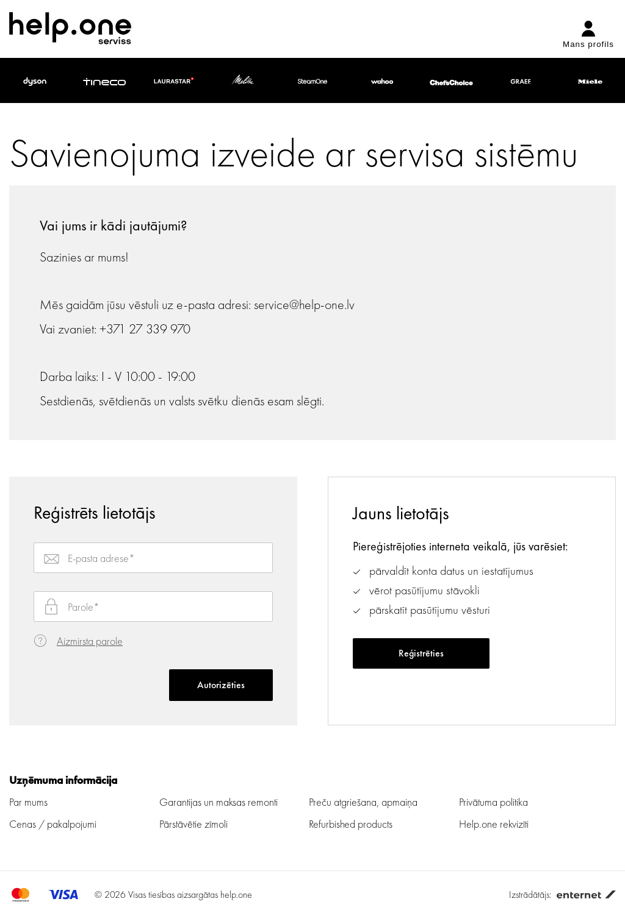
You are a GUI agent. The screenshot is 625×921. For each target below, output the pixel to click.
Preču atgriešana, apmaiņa (363, 802)
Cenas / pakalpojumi (52, 824)
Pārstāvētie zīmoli (193, 824)
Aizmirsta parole (90, 641)
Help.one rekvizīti (494, 824)
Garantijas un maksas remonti (218, 802)
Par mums (28, 802)
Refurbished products (350, 824)
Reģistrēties (421, 653)
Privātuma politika (493, 802)
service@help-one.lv (304, 304)
